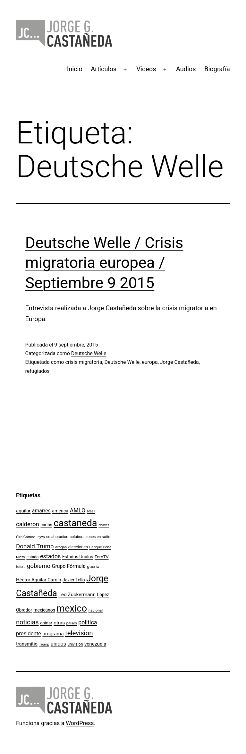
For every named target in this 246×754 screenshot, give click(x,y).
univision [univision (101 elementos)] (75, 644)
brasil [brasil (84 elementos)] (91, 511)
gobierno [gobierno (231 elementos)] (38, 566)
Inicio (74, 69)
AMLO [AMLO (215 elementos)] (78, 510)
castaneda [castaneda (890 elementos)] (75, 523)
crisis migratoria (83, 362)
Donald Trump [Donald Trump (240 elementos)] (35, 546)
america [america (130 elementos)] (60, 510)
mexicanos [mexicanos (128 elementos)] (44, 610)
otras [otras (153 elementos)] (59, 623)
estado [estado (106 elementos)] (32, 556)
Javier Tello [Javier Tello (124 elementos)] (74, 579)
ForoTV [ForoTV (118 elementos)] (102, 556)
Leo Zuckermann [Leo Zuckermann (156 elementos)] (77, 594)
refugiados (37, 371)
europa (149, 362)
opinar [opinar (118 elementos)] (46, 623)
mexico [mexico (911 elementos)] (71, 608)
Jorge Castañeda (179, 362)
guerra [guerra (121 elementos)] (93, 566)
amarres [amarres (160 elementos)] (41, 511)
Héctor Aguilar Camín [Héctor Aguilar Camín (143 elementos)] (38, 580)
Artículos (103, 69)
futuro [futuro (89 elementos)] (21, 567)
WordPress (80, 723)
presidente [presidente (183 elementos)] (28, 633)
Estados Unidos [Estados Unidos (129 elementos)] (77, 556)
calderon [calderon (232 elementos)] (27, 524)
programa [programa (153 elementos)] (53, 634)
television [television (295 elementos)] (79, 633)
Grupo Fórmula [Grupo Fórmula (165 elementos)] (69, 566)
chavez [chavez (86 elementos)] (103, 525)
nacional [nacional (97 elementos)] (96, 610)
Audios (186, 69)
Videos (146, 69)
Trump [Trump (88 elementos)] (44, 644)
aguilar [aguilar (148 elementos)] (23, 511)
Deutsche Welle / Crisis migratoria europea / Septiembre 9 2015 (104, 263)
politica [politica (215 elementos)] (87, 622)
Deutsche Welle (88, 353)
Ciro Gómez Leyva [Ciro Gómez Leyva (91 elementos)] (30, 537)
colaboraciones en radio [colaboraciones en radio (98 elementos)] (90, 537)
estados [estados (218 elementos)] (50, 556)
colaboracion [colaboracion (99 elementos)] (57, 537)
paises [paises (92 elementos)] (71, 623)
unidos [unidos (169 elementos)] (58, 644)
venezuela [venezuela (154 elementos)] (95, 644)
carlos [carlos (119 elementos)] (46, 524)
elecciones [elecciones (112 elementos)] (78, 546)
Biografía (217, 69)
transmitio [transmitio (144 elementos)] (27, 644)
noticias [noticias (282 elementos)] (27, 622)
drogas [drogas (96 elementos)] (61, 547)
